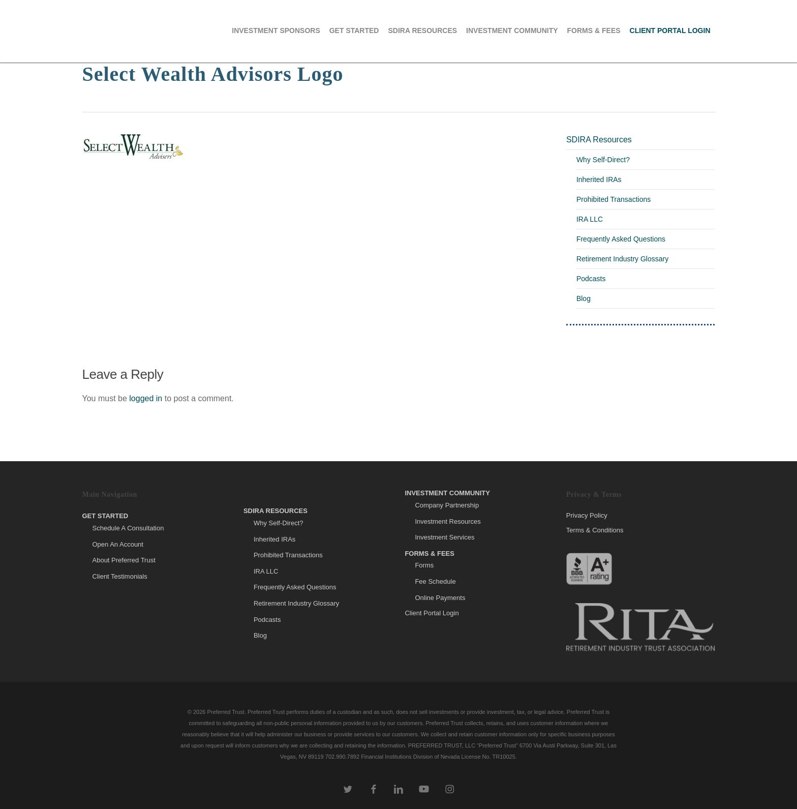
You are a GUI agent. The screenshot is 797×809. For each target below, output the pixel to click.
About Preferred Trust (124, 560)
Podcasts (591, 279)
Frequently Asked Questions (620, 239)
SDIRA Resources (599, 139)
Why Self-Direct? (603, 160)
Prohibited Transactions (613, 199)
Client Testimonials (120, 576)
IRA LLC (589, 219)
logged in (145, 398)
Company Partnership (447, 505)
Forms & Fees (429, 553)
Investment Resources (447, 521)
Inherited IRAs (599, 179)
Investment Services (444, 537)
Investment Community (447, 493)
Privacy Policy (586, 515)
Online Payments (440, 598)
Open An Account (118, 544)
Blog (583, 298)
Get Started (105, 516)
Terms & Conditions (595, 530)
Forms (424, 565)
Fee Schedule (435, 581)
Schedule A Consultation (128, 528)
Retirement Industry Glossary (622, 259)
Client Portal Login (431, 613)
